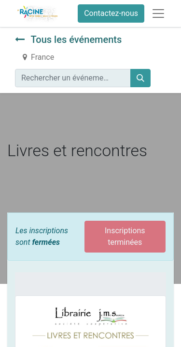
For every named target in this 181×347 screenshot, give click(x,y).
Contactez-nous (111, 13)
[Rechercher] (140, 78)
